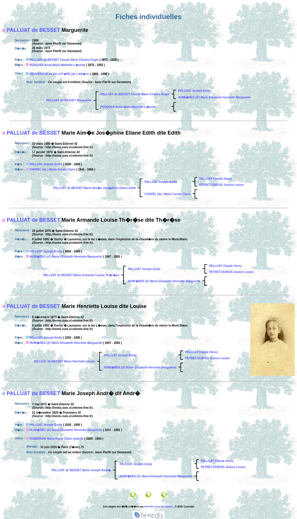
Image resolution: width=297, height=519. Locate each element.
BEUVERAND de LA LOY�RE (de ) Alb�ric (59, 74)
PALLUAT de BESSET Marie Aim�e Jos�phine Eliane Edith (94, 188)
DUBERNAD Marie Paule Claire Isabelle (57, 438)
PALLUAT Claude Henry (215, 178)
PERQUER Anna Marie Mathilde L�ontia (57, 65)
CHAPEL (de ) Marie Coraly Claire (52, 169)
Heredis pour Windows (158, 506)
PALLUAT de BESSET (33, 30)
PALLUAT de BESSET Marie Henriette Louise (64, 361)
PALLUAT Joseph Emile (194, 90)
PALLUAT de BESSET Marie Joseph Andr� (81, 470)
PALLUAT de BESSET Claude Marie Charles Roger (64, 59)
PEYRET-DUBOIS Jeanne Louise (221, 184)
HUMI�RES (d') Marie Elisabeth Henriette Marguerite (214, 97)
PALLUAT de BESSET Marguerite (68, 100)
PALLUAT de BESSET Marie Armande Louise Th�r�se (81, 275)
